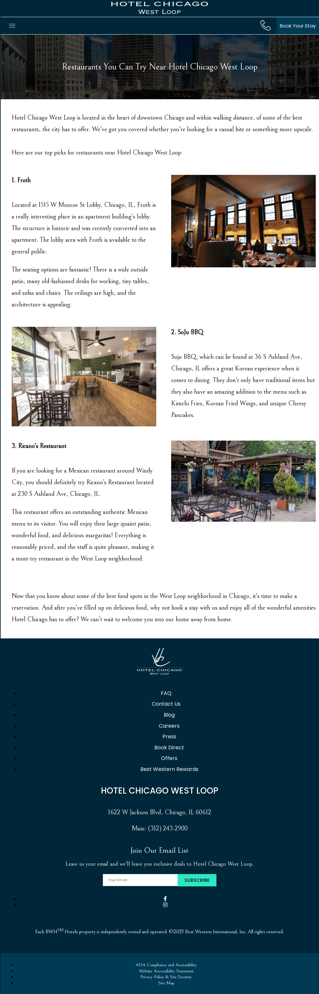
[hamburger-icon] (12, 26)
